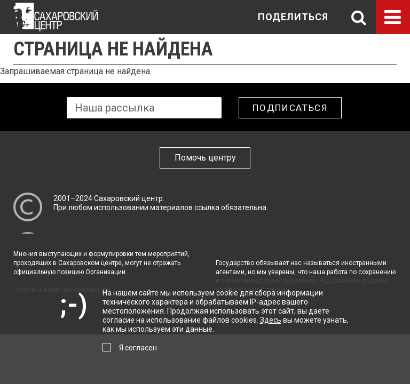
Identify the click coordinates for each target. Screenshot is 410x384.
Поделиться (293, 16)
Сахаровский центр (128, 198)
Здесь (270, 320)
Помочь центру (205, 158)
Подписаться (290, 107)
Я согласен (138, 347)
